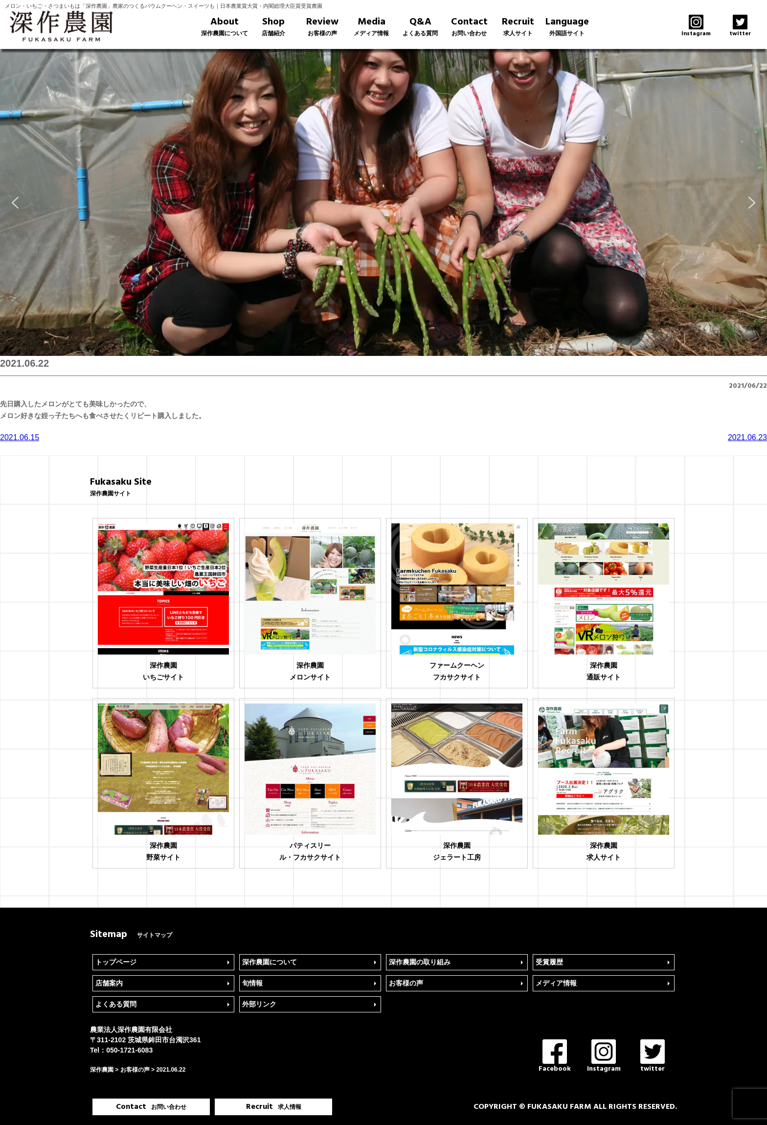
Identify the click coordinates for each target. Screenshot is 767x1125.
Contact (469, 26)
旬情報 (252, 983)
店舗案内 (109, 983)
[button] (15, 203)
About (224, 26)
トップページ (115, 962)
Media (371, 26)
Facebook (555, 1056)
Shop (273, 26)
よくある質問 (115, 1004)
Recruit (518, 26)
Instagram (604, 1056)
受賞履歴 (549, 962)
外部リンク (259, 1004)
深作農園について (269, 962)
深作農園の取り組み (420, 962)
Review (322, 26)
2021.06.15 (19, 437)
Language (566, 26)
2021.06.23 (747, 437)
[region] (383, 202)
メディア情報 (556, 983)
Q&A (420, 26)
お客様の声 (406, 983)
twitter (652, 1056)
